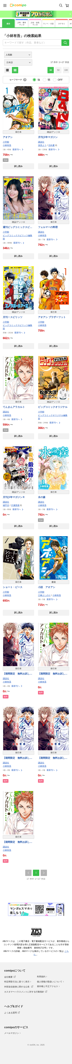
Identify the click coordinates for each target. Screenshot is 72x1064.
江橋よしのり (44, 595)
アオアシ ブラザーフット (52, 317)
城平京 (6, 505)
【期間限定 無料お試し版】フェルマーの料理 (16, 674)
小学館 (6, 142)
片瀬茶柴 (15, 505)
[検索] (65, 42)
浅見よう (42, 145)
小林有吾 (7, 145)
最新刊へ (18, 149)
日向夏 (51, 145)
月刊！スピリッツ (12, 317)
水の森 (41, 497)
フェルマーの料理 (48, 227)
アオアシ (8, 137)
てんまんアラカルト (14, 407)
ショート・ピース (12, 587)
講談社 (41, 142)
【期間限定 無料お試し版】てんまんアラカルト (51, 674)
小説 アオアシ (46, 587)
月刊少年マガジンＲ (14, 497)
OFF (60, 79)
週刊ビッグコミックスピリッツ (17, 227)
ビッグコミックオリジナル (52, 407)
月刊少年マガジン (48, 137)
